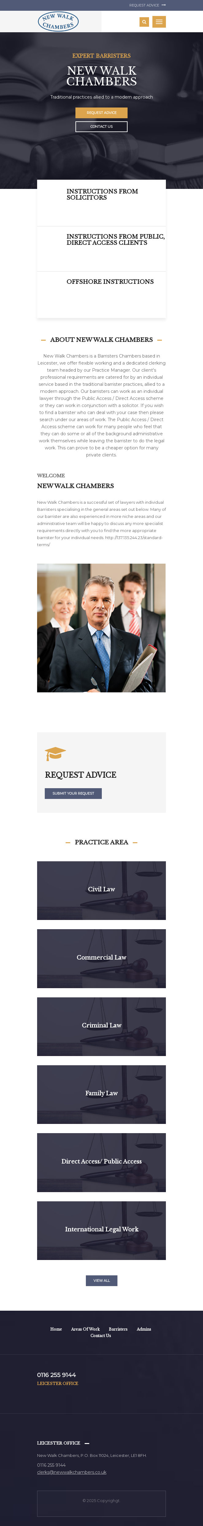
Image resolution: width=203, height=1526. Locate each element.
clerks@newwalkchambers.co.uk (71, 1472)
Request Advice (147, 5)
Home (56, 1329)
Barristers (118, 1329)
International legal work (101, 1229)
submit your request (73, 793)
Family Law (101, 1093)
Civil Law (101, 889)
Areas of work (85, 1329)
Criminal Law (101, 1025)
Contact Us (101, 126)
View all (102, 1280)
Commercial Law (101, 957)
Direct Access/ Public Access (101, 1161)
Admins (144, 1329)
